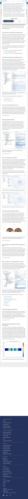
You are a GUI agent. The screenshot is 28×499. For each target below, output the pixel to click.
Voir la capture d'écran (6, 115)
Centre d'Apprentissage (7, 445)
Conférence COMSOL (6, 463)
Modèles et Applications (7, 432)
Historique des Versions (7, 427)
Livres (4, 439)
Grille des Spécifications (7, 422)
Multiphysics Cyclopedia (7, 453)
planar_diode (6, 303)
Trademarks (5, 490)
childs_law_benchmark (7, 296)
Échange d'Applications (7, 450)
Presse (4, 484)
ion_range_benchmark (7, 300)
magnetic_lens (6, 302)
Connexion (5, 488)
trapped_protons (7, 305)
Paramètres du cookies (14, 18)
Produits (4, 420)
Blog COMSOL (5, 452)
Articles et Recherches (7, 437)
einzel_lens (6, 51)
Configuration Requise (6, 426)
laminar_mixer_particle (7, 99)
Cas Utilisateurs (5, 435)
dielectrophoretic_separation (9, 50)
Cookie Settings (5, 491)
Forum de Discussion (6, 448)
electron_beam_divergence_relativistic (10, 299)
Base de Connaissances (7, 471)
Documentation (5, 474)
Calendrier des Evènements (7, 461)
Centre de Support (6, 467)
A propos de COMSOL (6, 480)
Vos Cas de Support (6, 469)
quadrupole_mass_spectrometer (9, 53)
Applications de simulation (7, 440)
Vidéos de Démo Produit (7, 433)
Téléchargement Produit (7, 476)
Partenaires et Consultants (7, 473)
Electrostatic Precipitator (15, 337)
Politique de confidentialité (8, 489)
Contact (4, 486)
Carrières (4, 482)
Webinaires (5, 458)
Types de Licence (6, 424)
